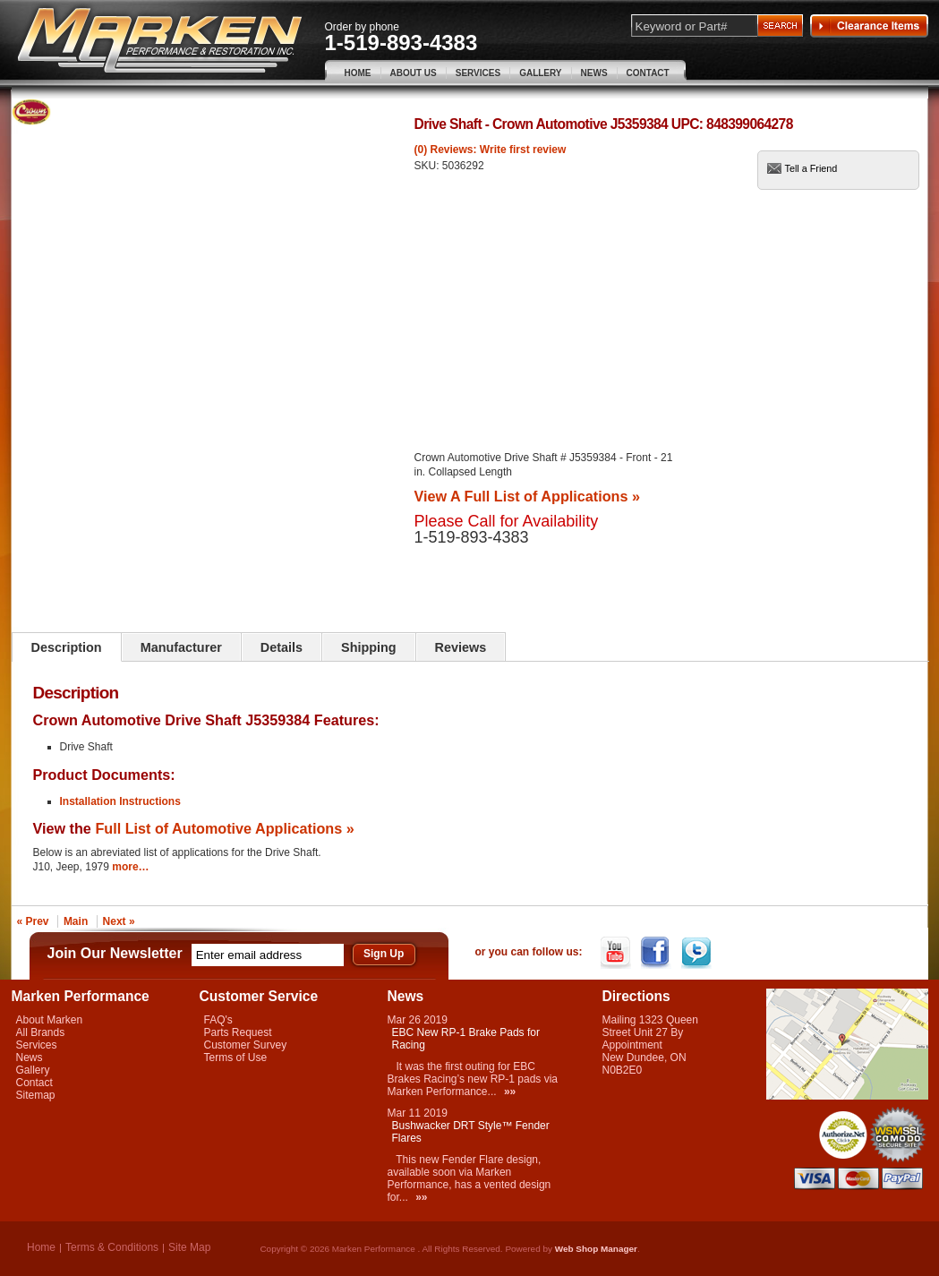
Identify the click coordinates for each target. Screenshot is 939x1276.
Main (76, 921)
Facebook (657, 953)
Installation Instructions (120, 801)
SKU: (428, 165)
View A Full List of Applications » (527, 496)
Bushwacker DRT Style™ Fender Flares (471, 1131)
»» (510, 1091)
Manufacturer (181, 647)
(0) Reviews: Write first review (490, 149)
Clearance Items (869, 26)
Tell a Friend (811, 168)
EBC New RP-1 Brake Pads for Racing (466, 1038)
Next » (119, 921)
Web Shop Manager (596, 1249)
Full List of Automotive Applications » (224, 828)
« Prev (33, 921)
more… (130, 867)
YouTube (617, 953)
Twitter (697, 953)
